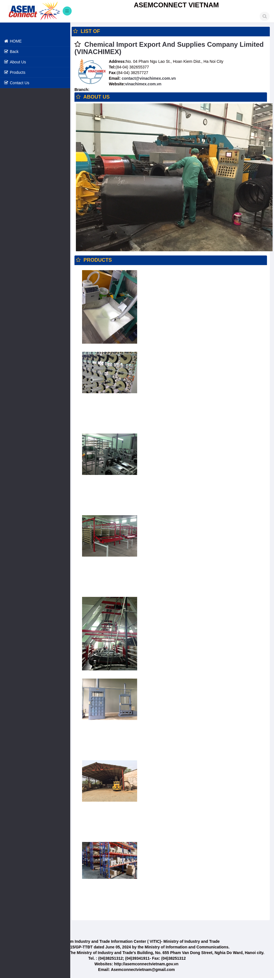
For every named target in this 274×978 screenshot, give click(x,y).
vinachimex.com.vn (143, 84)
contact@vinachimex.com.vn (148, 78)
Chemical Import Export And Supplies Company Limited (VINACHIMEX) (169, 48)
